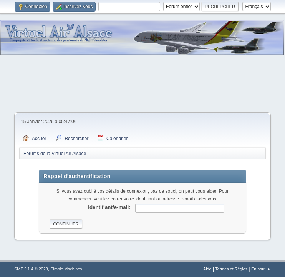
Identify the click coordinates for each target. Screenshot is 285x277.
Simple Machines (66, 269)
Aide (207, 269)
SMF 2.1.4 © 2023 (31, 269)
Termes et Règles (231, 269)
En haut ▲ (261, 269)
